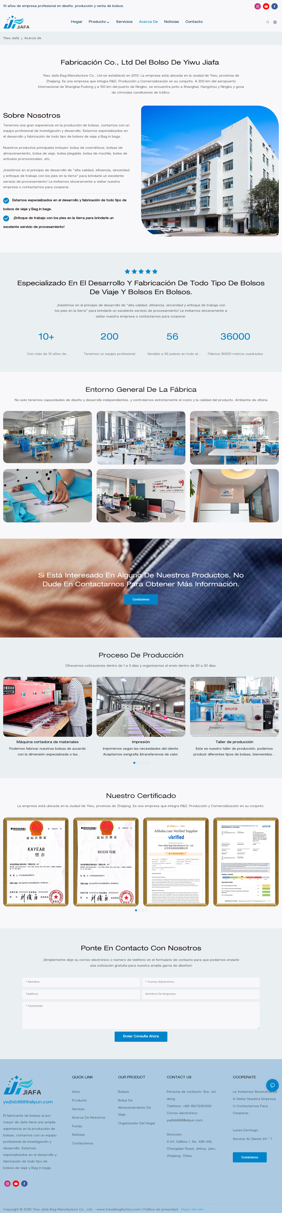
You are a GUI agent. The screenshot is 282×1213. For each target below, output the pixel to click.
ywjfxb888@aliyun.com (185, 1120)
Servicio (78, 1109)
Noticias (78, 1135)
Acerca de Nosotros (88, 1117)
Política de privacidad (161, 1209)
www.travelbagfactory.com (119, 1209)
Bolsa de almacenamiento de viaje (134, 1107)
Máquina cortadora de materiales (48, 742)
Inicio (76, 1092)
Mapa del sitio (192, 1209)
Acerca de (32, 38)
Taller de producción (234, 742)
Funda (77, 1126)
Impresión (141, 742)
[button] (134, 763)
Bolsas (123, 1092)
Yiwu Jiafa (11, 38)
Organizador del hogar (137, 1123)
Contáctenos (82, 1143)
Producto (79, 1100)
